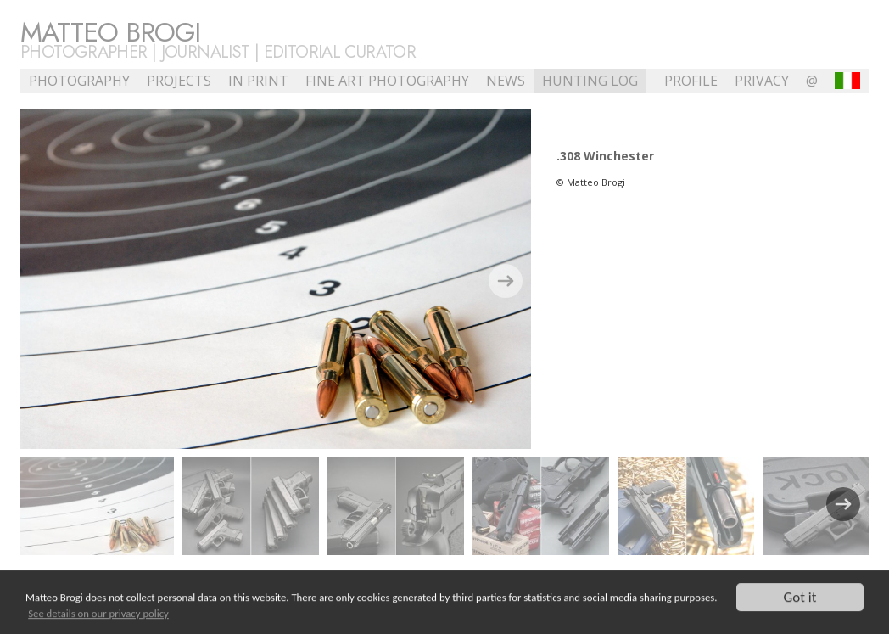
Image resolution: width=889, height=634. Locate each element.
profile (691, 80)
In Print (258, 80)
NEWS (505, 80)
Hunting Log (590, 80)
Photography (79, 80)
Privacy (762, 80)
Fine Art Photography (387, 80)
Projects (179, 80)
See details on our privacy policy (98, 614)
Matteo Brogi (110, 32)
